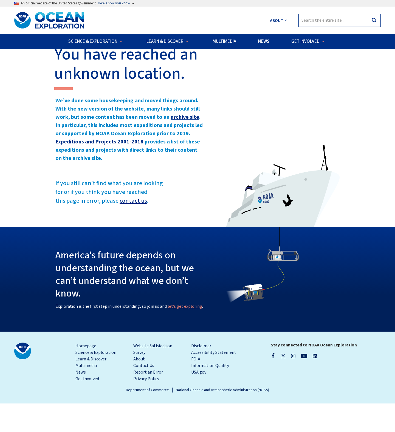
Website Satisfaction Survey (152, 377)
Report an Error (148, 401)
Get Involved (87, 407)
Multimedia (86, 394)
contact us (133, 229)
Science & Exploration (95, 381)
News (80, 401)
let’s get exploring (185, 335)
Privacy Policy (146, 407)
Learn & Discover (90, 388)
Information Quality (210, 394)
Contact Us (143, 394)
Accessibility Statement (213, 381)
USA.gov (198, 401)
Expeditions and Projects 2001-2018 (99, 170)
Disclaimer (201, 374)
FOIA (195, 388)
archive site (185, 145)
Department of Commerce (147, 418)
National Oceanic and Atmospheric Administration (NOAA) (222, 418)
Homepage (85, 374)
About (139, 388)
